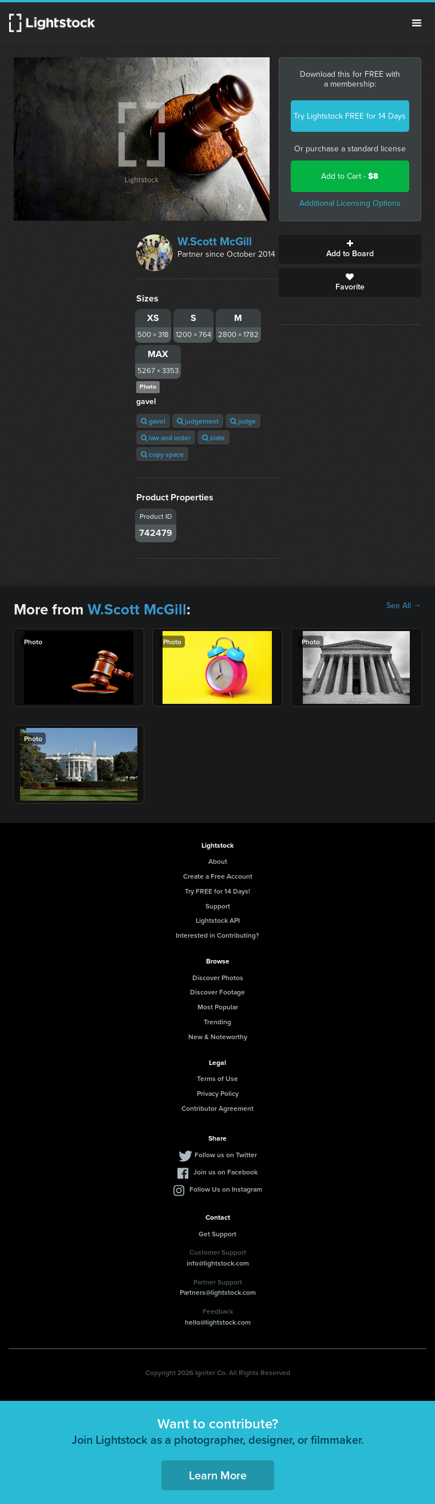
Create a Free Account (217, 876)
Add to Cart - (349, 176)
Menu (417, 23)
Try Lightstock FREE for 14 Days (350, 116)
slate (213, 437)
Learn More (218, 1475)
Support (217, 906)
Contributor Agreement (217, 1108)
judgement (198, 421)
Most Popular (217, 1007)
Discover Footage (217, 992)
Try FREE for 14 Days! (217, 891)
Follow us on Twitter (226, 1155)
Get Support (217, 1234)
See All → (403, 606)
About (217, 861)
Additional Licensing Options (350, 203)
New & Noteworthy (217, 1036)
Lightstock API (218, 920)
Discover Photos (217, 977)
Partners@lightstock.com (218, 1292)
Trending (217, 1022)
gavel (153, 421)
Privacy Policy (218, 1093)
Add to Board (350, 249)
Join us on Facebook (225, 1172)
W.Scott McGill (214, 241)
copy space (162, 454)
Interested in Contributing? (217, 935)
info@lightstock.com (218, 1263)
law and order (166, 437)
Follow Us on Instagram (225, 1189)
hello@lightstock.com (218, 1322)
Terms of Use (217, 1078)
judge (243, 421)
